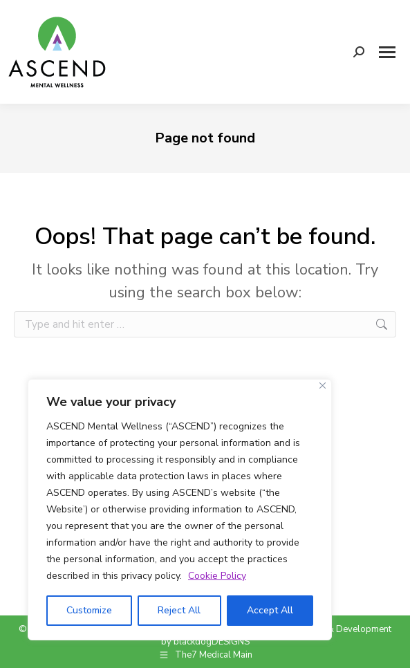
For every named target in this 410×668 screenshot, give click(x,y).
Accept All (270, 610)
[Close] (322, 385)
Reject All (179, 610)
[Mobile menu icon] (387, 52)
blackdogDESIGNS (212, 641)
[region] (180, 509)
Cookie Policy (217, 575)
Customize (89, 610)
